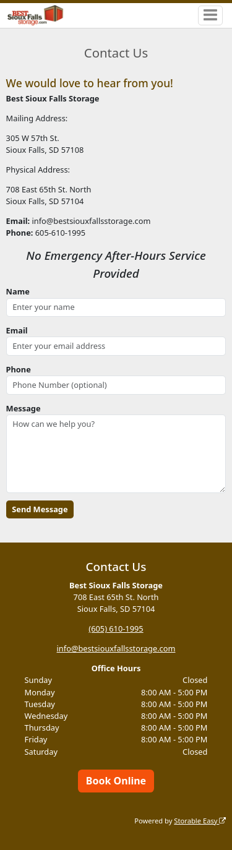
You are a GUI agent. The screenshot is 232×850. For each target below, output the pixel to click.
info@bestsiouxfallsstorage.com (116, 648)
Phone (18, 369)
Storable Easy (200, 820)
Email (17, 330)
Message (23, 408)
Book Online (116, 781)
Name (18, 291)
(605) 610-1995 (115, 628)
